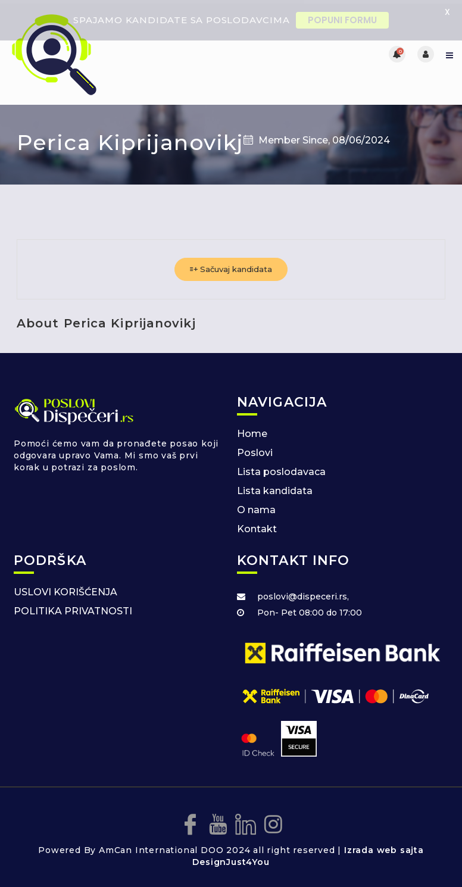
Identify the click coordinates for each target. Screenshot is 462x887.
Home (252, 430)
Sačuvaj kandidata (231, 266)
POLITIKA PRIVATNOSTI (73, 608)
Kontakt (257, 526)
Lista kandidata (275, 488)
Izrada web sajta (384, 847)
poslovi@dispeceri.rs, (303, 593)
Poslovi (255, 449)
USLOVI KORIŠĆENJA (65, 589)
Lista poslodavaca (281, 468)
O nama (256, 507)
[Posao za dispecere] (120, 50)
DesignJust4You (230, 859)
